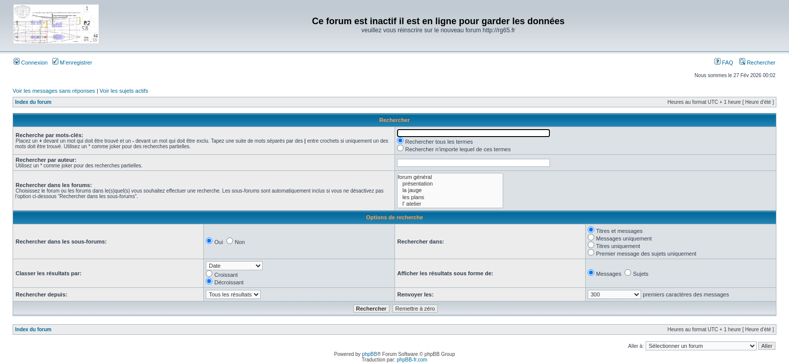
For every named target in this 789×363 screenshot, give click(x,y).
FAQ (724, 62)
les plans (450, 197)
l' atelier (450, 204)
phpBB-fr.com (412, 359)
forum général (450, 177)
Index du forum (33, 102)
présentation (450, 183)
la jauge (450, 190)
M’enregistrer (72, 62)
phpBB (369, 354)
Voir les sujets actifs (124, 91)
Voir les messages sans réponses (54, 91)
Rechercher (757, 62)
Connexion (31, 62)
